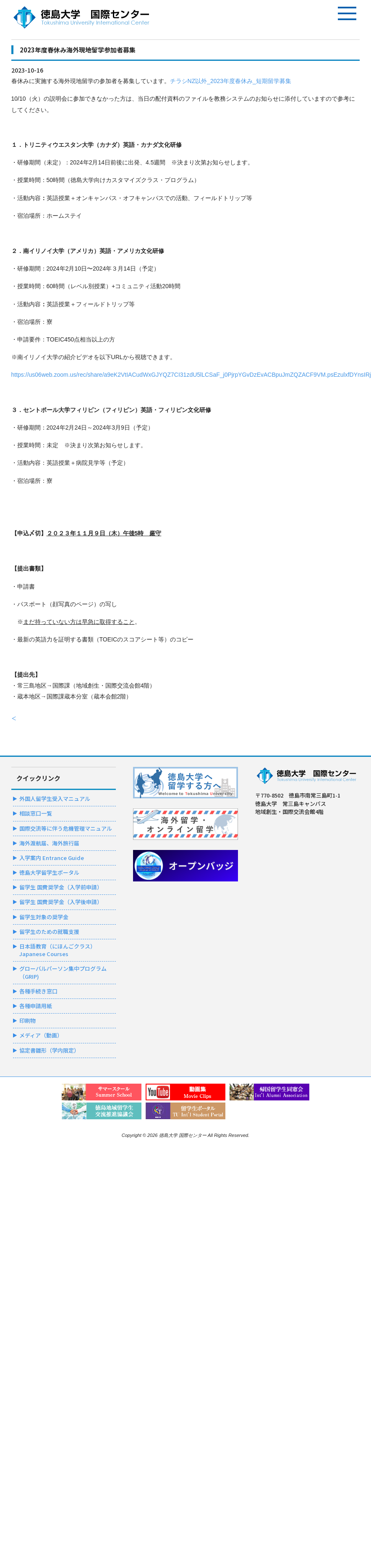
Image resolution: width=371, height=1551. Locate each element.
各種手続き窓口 (38, 991)
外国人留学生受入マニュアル (54, 799)
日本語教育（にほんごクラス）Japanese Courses (57, 950)
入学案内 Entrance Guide (51, 858)
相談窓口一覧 (35, 813)
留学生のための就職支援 (49, 932)
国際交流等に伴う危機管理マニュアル (65, 828)
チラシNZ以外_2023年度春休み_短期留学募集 (230, 81)
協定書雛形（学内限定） (49, 1050)
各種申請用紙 (35, 1006)
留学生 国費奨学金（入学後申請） (60, 902)
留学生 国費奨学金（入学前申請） (60, 887)
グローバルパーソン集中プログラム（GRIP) (63, 972)
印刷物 (27, 1020)
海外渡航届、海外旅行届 (49, 843)
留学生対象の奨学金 (43, 917)
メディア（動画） (41, 1035)
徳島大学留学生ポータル (49, 872)
